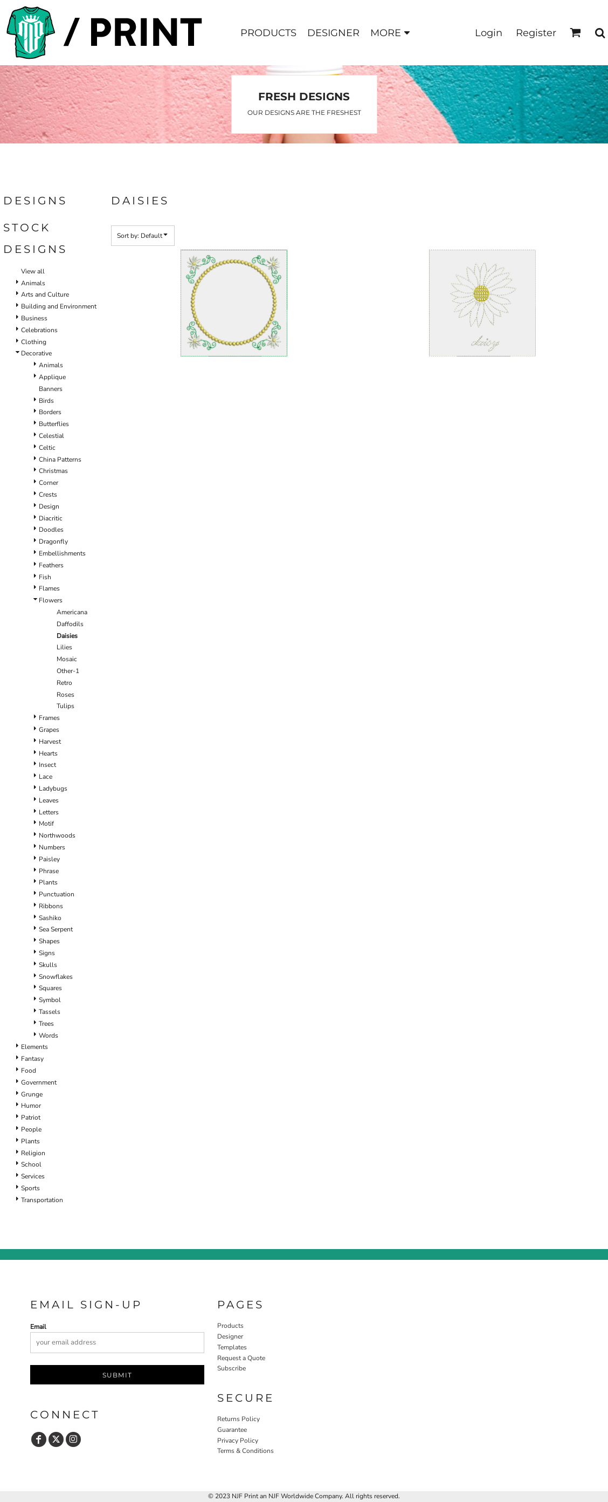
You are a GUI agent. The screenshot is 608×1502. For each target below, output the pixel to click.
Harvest (50, 741)
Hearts (48, 753)
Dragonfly (53, 541)
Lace (45, 776)
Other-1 (68, 671)
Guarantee (232, 1429)
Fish (45, 577)
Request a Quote (241, 1358)
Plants (48, 882)
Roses (65, 694)
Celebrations (39, 330)
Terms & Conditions (245, 1450)
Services (33, 1176)
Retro (64, 682)
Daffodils (70, 624)
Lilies (64, 647)
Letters (49, 812)
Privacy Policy (237, 1440)
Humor (31, 1105)
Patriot (30, 1117)
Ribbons (51, 906)
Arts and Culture (45, 294)
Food (28, 1070)
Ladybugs (53, 788)
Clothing (33, 342)
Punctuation (56, 894)
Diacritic (51, 518)
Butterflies (54, 424)
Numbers (52, 847)
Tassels (49, 1011)
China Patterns (60, 459)
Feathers (51, 565)
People (31, 1129)
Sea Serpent (56, 929)
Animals (33, 283)
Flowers (51, 600)
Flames (49, 588)
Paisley (49, 859)
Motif (46, 823)
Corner (48, 482)
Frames (49, 718)
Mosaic (67, 659)
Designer (230, 1336)
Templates (232, 1347)
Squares (50, 988)
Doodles (51, 529)
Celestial (51, 435)
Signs (47, 953)
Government (39, 1082)
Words (48, 1035)
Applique (52, 377)
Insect (47, 764)
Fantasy (32, 1058)
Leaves (49, 800)
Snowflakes (56, 976)
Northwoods (57, 835)
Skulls (48, 965)
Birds (46, 400)
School (31, 1164)
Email (38, 1326)
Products (230, 1325)
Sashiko (50, 918)
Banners (51, 389)
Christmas (53, 471)
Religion (33, 1153)
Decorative (36, 353)
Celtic (47, 447)
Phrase (49, 871)
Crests (48, 494)
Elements (34, 1047)
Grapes (49, 729)
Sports (30, 1188)
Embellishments (62, 553)
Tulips (65, 706)
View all (33, 271)
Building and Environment (58, 306)
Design (49, 506)
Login (488, 33)
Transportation (42, 1200)
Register (536, 33)
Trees (46, 1023)
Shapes (49, 941)
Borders (50, 412)
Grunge (32, 1094)
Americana (72, 612)
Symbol (50, 1000)
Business (34, 318)
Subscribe (231, 1368)
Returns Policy (238, 1419)
